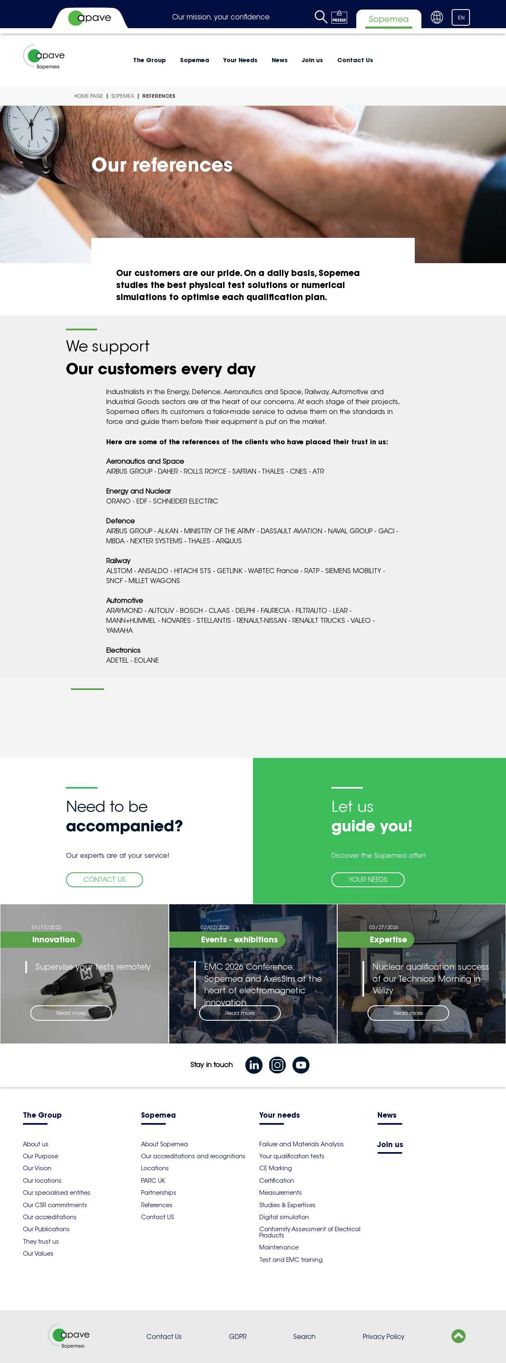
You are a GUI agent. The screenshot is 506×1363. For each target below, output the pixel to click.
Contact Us (355, 60)
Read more (71, 1013)
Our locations (42, 1180)
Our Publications (46, 1229)
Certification (276, 1180)
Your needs (279, 1116)
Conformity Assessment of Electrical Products (309, 1232)
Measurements (280, 1192)
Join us (312, 60)
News (280, 60)
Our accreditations (50, 1217)
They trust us (41, 1241)
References (158, 96)
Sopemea (194, 60)
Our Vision (37, 1168)
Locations (155, 1168)
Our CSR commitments (55, 1205)
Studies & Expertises (287, 1205)
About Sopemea (164, 1144)
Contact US (157, 1217)
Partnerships (158, 1192)
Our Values (38, 1253)
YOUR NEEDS (368, 880)
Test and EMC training (291, 1260)
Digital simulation (284, 1217)
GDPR (237, 1337)
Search (304, 1337)
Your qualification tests (291, 1156)
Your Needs (240, 60)
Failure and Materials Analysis (301, 1144)
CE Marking (275, 1168)
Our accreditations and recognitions (193, 1156)
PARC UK (153, 1180)
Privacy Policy (383, 1337)
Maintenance (279, 1247)
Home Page (88, 96)
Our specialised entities (56, 1192)
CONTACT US (104, 880)
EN (461, 18)
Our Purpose (40, 1156)
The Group (149, 60)
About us (36, 1144)
